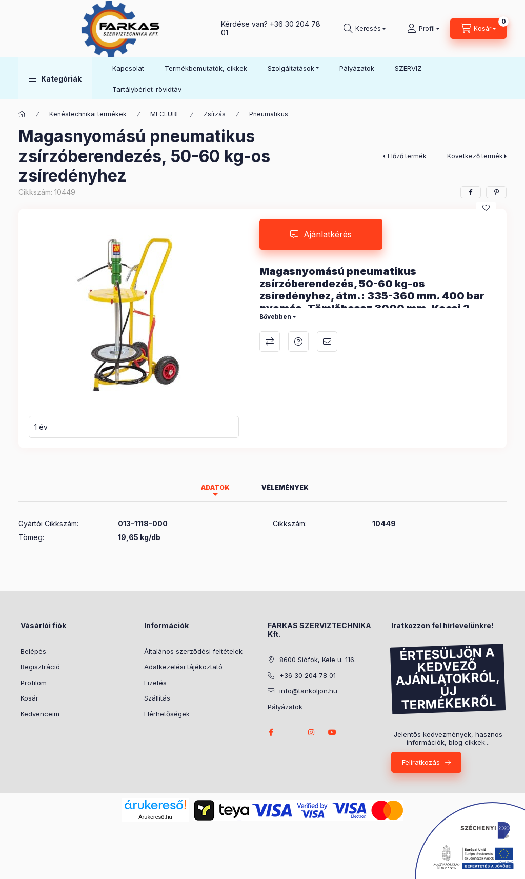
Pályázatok (356, 68)
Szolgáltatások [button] (291, 68)
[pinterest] (496, 192)
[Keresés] (364, 28)
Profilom (34, 682)
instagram (311, 732)
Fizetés (155, 682)
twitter (291, 732)
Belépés (33, 651)
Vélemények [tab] (285, 487)
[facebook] (470, 192)
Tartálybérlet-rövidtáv (146, 89)
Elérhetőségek (167, 714)
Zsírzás (215, 114)
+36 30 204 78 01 (270, 28)
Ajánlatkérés (328, 234)
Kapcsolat (128, 68)
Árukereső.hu (155, 817)
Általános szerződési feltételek (193, 651)
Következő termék (475, 156)
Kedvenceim (40, 714)
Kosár (29, 698)
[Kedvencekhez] (486, 208)
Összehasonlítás (269, 341)
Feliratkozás (421, 762)
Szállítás (157, 698)
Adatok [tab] (215, 487)
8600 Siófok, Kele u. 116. (317, 659)
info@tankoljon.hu (308, 691)
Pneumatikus (268, 114)
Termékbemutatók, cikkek (206, 68)
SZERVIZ (408, 68)
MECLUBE (165, 114)
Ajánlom (327, 341)
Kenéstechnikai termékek (88, 114)
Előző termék (407, 156)
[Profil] (423, 28)
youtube (332, 732)
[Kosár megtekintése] (478, 28)
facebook (270, 732)
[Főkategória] (22, 114)
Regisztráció (40, 667)
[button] (55, 78)
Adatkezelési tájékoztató (183, 667)
